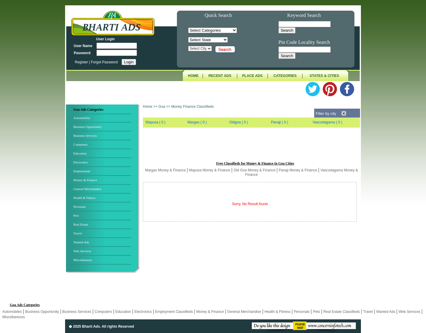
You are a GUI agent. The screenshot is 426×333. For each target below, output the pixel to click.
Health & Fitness (84, 198)
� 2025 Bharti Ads (84, 326)
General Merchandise (87, 189)
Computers (80, 144)
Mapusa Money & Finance (209, 170)
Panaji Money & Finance (298, 170)
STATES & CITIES (324, 76)
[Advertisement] (251, 147)
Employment (81, 171)
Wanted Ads (81, 242)
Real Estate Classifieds (341, 312)
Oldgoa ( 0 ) (238, 122)
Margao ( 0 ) (197, 122)
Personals (79, 206)
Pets (76, 215)
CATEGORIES (284, 76)
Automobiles (81, 118)
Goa (162, 106)
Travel (77, 233)
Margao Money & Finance (165, 170)
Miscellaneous (82, 260)
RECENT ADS (219, 76)
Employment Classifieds (174, 312)
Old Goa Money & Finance (254, 170)
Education (80, 153)
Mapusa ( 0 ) (155, 122)
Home (147, 106)
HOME (193, 76)
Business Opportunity (87, 126)
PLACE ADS (252, 76)
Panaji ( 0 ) (279, 122)
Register (82, 62)
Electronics (80, 162)
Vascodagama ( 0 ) (328, 122)
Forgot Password (104, 62)
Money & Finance (85, 180)
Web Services (82, 251)
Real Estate (80, 224)
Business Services (85, 135)
